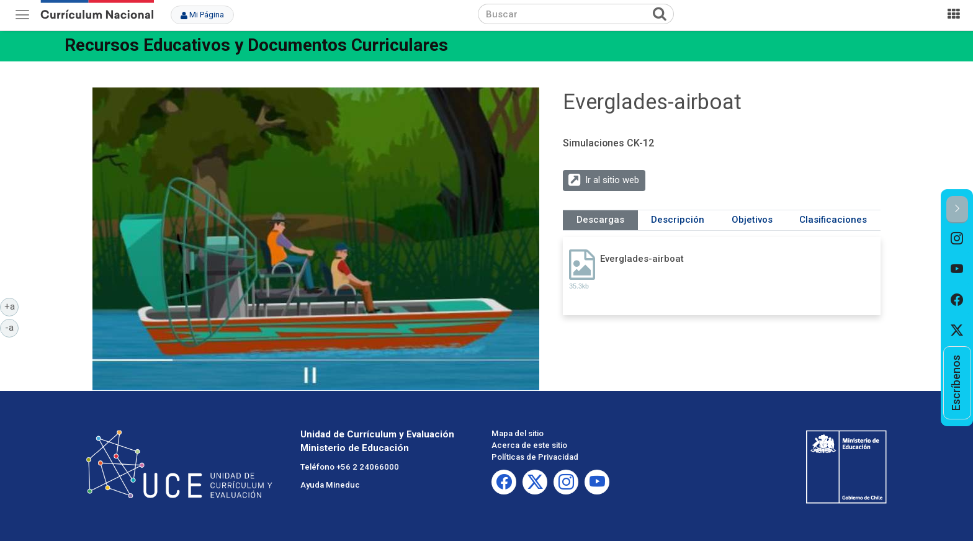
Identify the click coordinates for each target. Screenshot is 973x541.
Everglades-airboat (642, 258)
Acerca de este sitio (529, 445)
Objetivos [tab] (752, 219)
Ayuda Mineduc (330, 485)
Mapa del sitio (517, 433)
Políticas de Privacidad (534, 457)
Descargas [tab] (600, 219)
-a (12, 327)
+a (11, 306)
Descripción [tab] (677, 219)
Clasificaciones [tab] (833, 219)
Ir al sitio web (612, 180)
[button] (957, 209)
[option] (957, 238)
